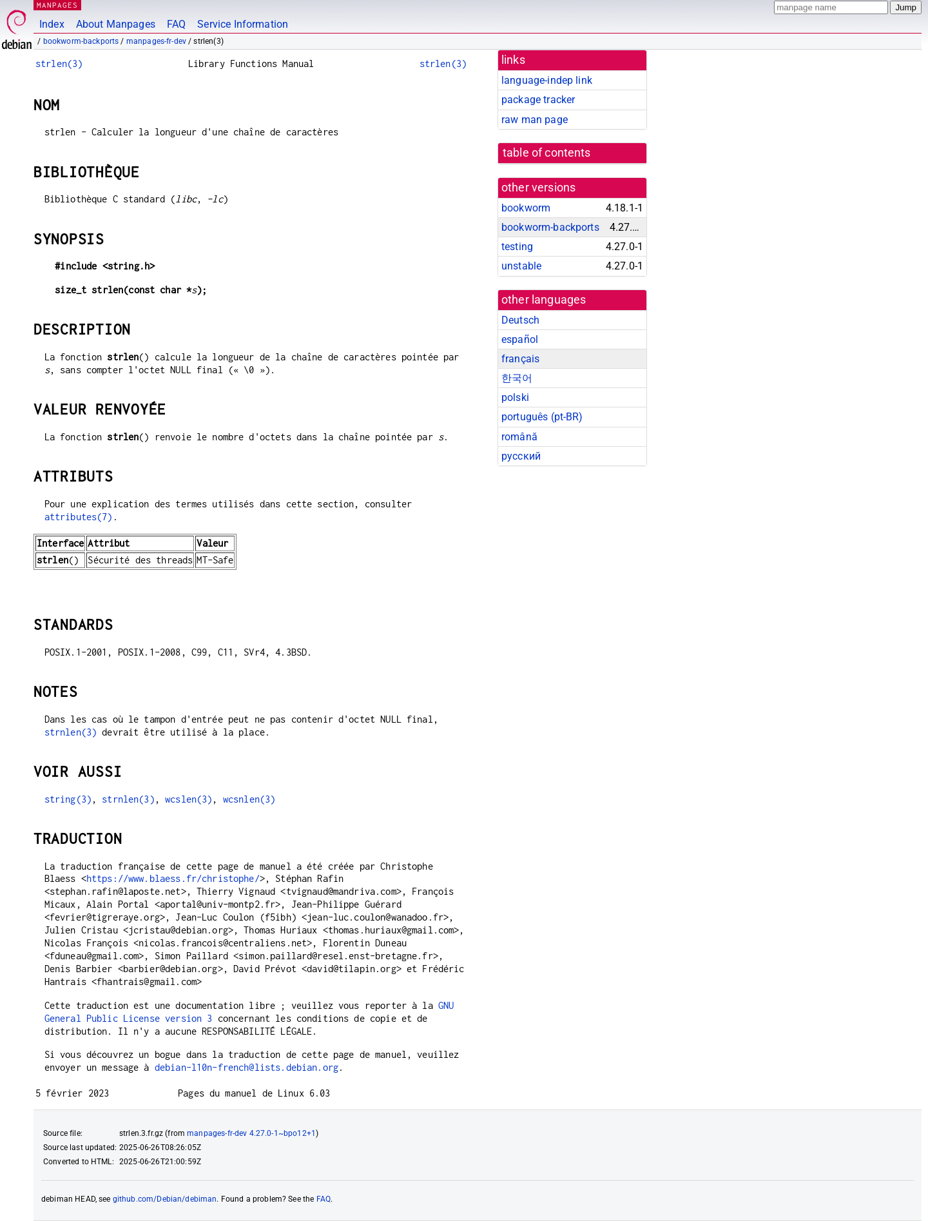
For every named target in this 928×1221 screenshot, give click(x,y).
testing (517, 246)
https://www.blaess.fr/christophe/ (173, 878)
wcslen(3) (188, 799)
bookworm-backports (81, 41)
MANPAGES (57, 5)
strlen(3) (58, 63)
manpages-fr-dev (156, 41)
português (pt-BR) (542, 417)
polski (515, 397)
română (519, 437)
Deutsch (520, 320)
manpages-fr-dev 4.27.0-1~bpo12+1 (251, 1133)
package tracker (538, 99)
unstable (521, 266)
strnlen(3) (70, 732)
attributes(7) (78, 516)
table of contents (547, 152)
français (520, 359)
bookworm (525, 208)
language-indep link (546, 80)
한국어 (516, 378)
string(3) (68, 799)
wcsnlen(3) (249, 799)
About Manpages (115, 24)
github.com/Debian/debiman (165, 1199)
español (519, 339)
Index (51, 24)
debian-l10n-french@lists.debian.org (246, 1067)
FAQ (176, 24)
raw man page (534, 119)
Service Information (242, 24)
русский (521, 456)
